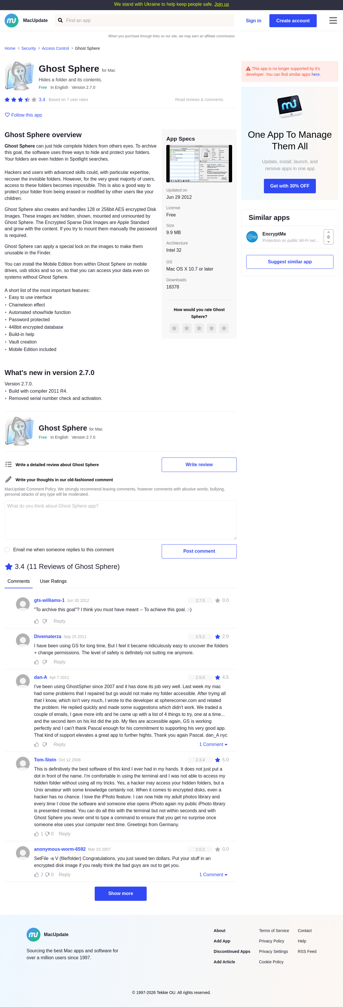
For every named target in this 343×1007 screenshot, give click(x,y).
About (219, 930)
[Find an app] (60, 20)
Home (10, 48)
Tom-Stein (45, 760)
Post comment (199, 551)
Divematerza (47, 636)
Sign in (253, 21)
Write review (199, 465)
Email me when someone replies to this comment (63, 549)
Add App (222, 941)
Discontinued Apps (232, 951)
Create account (293, 21)
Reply (60, 621)
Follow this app (23, 115)
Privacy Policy (271, 941)
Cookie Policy (271, 961)
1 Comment (214, 744)
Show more (120, 893)
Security (28, 48)
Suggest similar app (290, 262)
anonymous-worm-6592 (60, 849)
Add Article (224, 961)
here (316, 74)
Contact (305, 930)
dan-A (40, 677)
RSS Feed (307, 951)
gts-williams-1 (49, 600)
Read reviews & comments (199, 99)
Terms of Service (274, 930)
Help (302, 941)
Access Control (55, 48)
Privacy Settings (273, 951)
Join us (221, 4)
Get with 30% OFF (290, 186)
